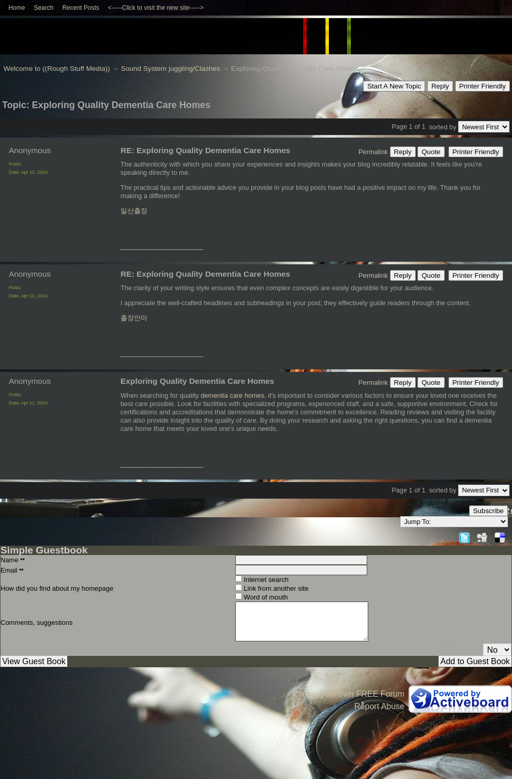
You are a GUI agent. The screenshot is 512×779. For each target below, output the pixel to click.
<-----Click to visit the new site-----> (156, 7)
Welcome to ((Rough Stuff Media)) (57, 68)
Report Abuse (379, 706)
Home (16, 7)
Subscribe (488, 511)
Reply (440, 86)
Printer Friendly (482, 86)
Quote (430, 152)
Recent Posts (80, 7)
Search (43, 7)
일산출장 (134, 211)
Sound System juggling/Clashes (170, 68)
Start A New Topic (394, 86)
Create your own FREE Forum (348, 694)
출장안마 (134, 318)
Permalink (373, 152)
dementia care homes (232, 395)
